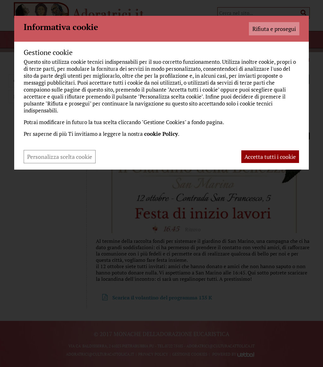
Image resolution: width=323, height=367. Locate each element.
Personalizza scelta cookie (59, 156)
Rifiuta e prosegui (274, 29)
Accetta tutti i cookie (270, 156)
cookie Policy (161, 133)
